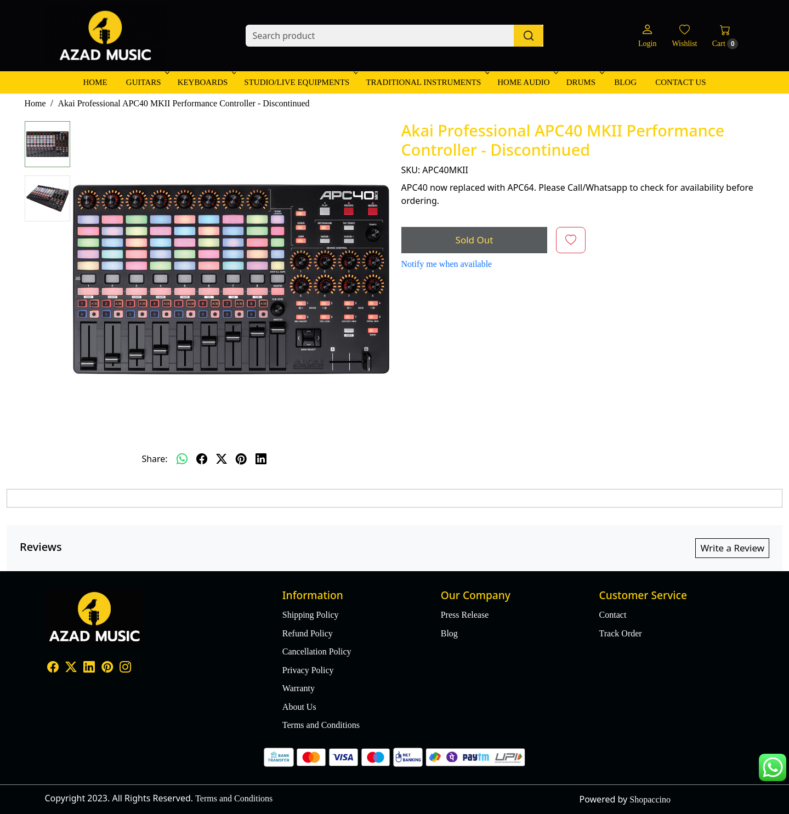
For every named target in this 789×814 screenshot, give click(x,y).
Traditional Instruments (426, 82)
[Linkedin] (89, 668)
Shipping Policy (310, 614)
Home (95, 82)
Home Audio (526, 82)
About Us (299, 706)
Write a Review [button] (732, 548)
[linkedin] (261, 458)
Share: (154, 459)
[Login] (647, 35)
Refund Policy (307, 633)
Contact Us (680, 82)
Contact (613, 614)
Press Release (465, 614)
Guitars (147, 82)
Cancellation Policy (316, 651)
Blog (625, 82)
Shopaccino (650, 799)
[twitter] (221, 458)
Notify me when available (446, 264)
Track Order (620, 633)
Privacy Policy (308, 670)
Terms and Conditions (321, 725)
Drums (584, 82)
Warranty (298, 688)
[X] (71, 668)
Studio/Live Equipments (300, 82)
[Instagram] (125, 668)
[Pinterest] (107, 668)
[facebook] (202, 458)
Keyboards (206, 82)
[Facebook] (53, 668)
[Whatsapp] (182, 458)
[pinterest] (241, 458)
